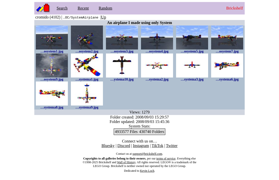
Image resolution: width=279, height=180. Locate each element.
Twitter (172, 146)
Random (105, 8)
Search (62, 8)
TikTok (157, 146)
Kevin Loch (147, 170)
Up (103, 17)
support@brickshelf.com (147, 154)
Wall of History (126, 162)
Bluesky (107, 146)
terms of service (166, 158)
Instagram (141, 146)
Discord (123, 146)
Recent (83, 8)
